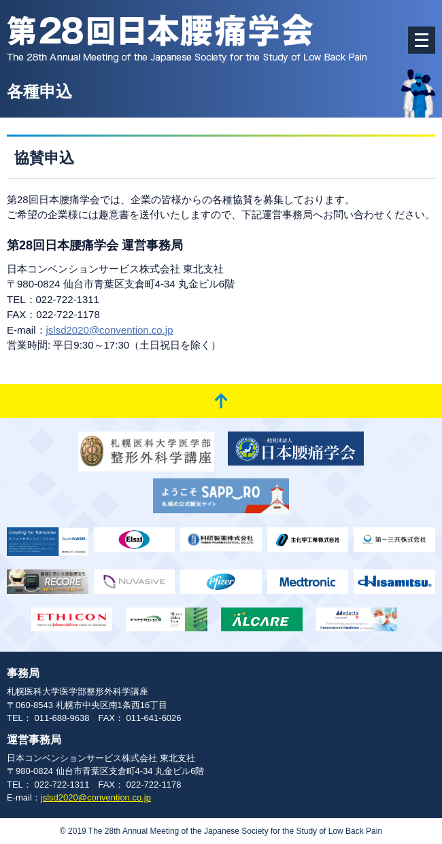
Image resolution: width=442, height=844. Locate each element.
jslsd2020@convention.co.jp (109, 330)
